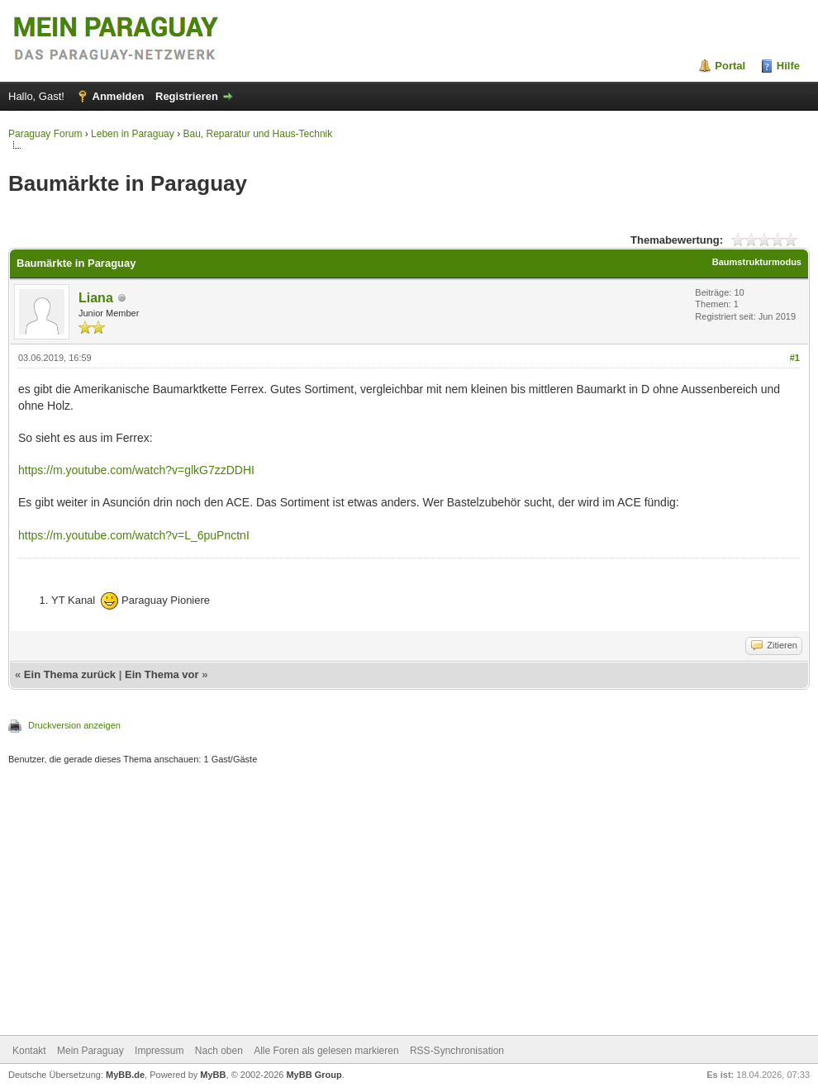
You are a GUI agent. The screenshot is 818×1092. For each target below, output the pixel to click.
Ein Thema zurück (70, 674)
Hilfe (788, 65)
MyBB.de (125, 1075)
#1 (795, 358)
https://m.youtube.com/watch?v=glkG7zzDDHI (136, 470)
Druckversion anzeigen (74, 725)
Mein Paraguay (90, 1050)
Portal (730, 65)
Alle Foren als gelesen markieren (326, 1050)
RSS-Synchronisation (457, 1050)
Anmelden (119, 96)
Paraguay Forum (45, 134)
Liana (95, 298)
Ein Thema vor (162, 674)
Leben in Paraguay (132, 134)
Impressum (159, 1050)
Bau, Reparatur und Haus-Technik (257, 134)
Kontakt (29, 1050)
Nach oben (219, 1050)
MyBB (213, 1075)
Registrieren (186, 96)
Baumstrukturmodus (756, 262)
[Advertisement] (409, 902)
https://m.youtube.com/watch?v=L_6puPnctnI (134, 535)
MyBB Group (313, 1075)
